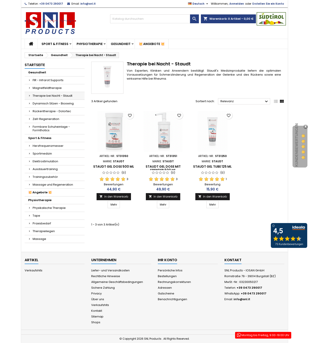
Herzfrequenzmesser (48, 146)
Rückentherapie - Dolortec (52, 111)
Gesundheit (121, 44)
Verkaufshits (33, 270)
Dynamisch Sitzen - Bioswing (53, 103)
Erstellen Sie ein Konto (268, 4)
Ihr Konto (167, 260)
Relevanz (244, 101)
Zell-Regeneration (46, 119)
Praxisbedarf (42, 223)
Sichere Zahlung (103, 288)
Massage (39, 239)
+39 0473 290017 (51, 4)
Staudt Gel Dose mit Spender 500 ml (163, 168)
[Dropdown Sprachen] (198, 4)
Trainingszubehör (45, 177)
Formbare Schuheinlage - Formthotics (51, 128)
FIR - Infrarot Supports (48, 80)
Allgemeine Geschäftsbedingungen (117, 282)
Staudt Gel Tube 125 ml (212, 166)
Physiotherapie (90, 44)
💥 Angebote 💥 (151, 44)
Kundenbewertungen (297, 145)
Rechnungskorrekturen (174, 282)
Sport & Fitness (55, 44)
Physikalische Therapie (49, 208)
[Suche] (154, 18)
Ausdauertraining (45, 169)
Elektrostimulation (45, 161)
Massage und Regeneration (53, 184)
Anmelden (236, 4)
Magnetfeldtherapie (47, 88)
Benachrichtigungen (172, 299)
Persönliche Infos (170, 270)
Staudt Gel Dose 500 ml (113, 166)
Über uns (97, 299)
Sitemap (97, 316)
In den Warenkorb (113, 196)
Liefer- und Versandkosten (110, 270)
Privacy (96, 293)
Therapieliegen (44, 231)
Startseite (35, 64)
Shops (95, 322)
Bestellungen (167, 276)
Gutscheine (166, 293)
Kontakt (96, 311)
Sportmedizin (42, 153)
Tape (36, 216)
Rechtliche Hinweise (105, 276)
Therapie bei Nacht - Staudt (52, 96)
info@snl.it (88, 4)
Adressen (165, 288)
